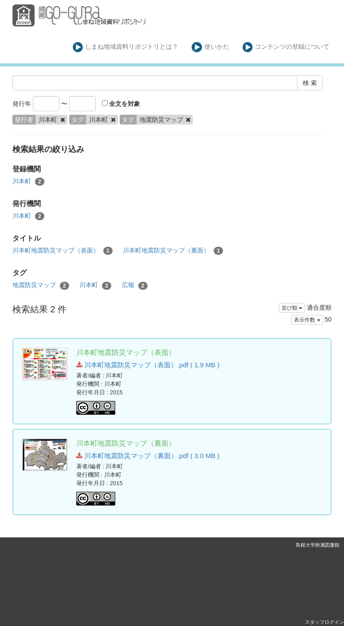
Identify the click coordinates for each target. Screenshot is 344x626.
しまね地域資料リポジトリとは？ (126, 47)
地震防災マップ (40, 285)
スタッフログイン (324, 622)
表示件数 (307, 320)
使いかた (210, 47)
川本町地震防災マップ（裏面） (173, 251)
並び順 (291, 308)
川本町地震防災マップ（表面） (62, 251)
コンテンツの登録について (286, 47)
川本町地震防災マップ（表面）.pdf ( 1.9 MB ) (147, 365)
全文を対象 (121, 103)
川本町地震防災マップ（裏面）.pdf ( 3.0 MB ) (147, 455)
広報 (135, 285)
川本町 (28, 182)
